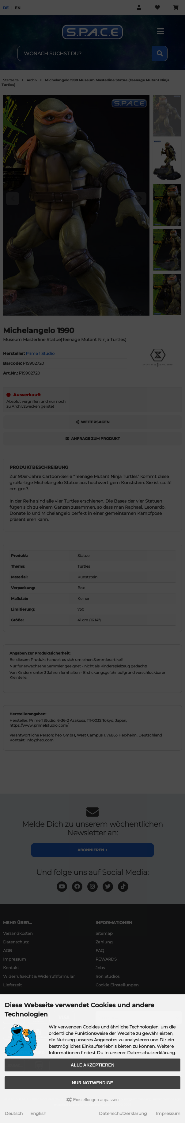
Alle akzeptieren (93, 1065)
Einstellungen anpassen (92, 1099)
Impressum (168, 1113)
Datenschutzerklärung (123, 1113)
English (38, 1113)
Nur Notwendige (92, 1082)
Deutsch (14, 1113)
